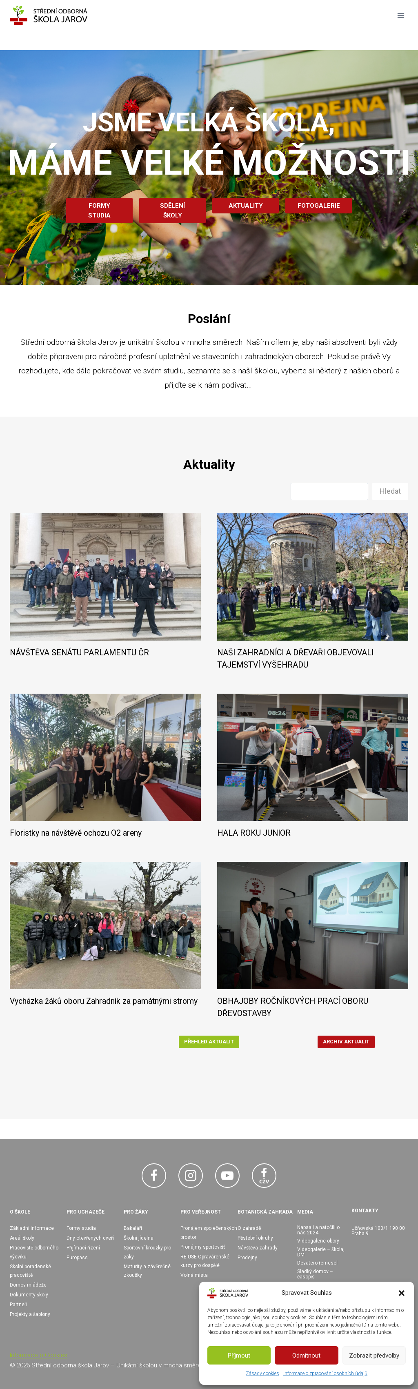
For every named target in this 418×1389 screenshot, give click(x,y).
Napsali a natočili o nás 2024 (318, 1230)
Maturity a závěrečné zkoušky (147, 1271)
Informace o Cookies (38, 1355)
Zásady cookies (262, 1373)
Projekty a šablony (30, 1314)
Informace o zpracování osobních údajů (325, 1373)
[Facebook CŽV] (264, 1175)
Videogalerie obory (318, 1241)
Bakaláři (133, 1228)
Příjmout (239, 1355)
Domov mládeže (28, 1285)
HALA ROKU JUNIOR (254, 833)
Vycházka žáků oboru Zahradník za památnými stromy (104, 1001)
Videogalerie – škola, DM (321, 1252)
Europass (77, 1257)
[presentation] (105, 577)
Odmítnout (306, 1355)
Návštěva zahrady (258, 1248)
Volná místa (194, 1275)
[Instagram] (190, 1175)
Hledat (390, 491)
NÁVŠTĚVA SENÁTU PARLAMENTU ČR (79, 652)
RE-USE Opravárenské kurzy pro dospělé (204, 1261)
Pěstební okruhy (255, 1238)
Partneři (18, 1304)
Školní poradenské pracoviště (30, 1271)
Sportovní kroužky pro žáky (147, 1252)
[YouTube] (227, 1175)
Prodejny (247, 1257)
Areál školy (22, 1238)
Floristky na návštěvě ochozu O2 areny (76, 833)
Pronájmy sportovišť (202, 1247)
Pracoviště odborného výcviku (34, 1252)
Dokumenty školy (29, 1295)
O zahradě (249, 1228)
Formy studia (81, 1228)
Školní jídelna (138, 1238)
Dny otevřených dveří (90, 1238)
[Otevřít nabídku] (400, 15)
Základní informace (32, 1228)
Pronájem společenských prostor (208, 1232)
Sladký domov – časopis (315, 1274)
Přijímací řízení (83, 1248)
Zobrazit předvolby (374, 1355)
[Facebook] (154, 1175)
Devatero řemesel (317, 1263)
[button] (402, 1293)
